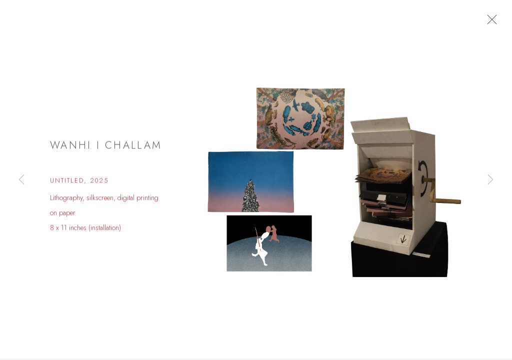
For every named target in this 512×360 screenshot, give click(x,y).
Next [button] (490, 180)
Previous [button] (21, 180)
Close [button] (496, 22)
